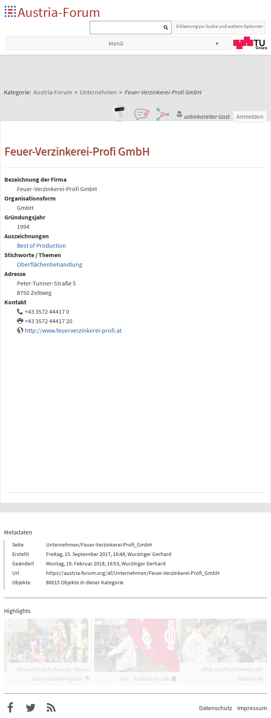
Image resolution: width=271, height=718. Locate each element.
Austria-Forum (59, 12)
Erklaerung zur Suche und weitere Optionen (219, 26)
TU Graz (250, 43)
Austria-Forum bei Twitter (30, 707)
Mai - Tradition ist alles (145, 678)
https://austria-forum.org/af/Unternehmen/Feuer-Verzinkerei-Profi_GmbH (132, 572)
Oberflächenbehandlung (49, 264)
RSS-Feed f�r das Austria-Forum (51, 707)
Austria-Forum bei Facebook (10, 707)
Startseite (11, 12)
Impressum (252, 708)
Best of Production (41, 245)
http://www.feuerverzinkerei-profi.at (73, 330)
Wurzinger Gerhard (149, 554)
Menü (116, 43)
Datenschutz (215, 708)
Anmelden (250, 116)
